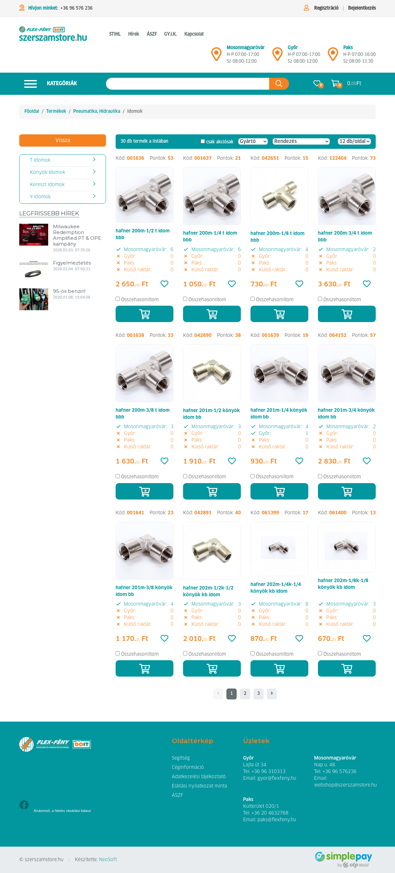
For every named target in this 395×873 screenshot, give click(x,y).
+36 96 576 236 (76, 8)
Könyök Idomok (47, 172)
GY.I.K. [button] (170, 34)
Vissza (63, 140)
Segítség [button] (181, 758)
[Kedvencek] (164, 284)
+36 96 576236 (339, 772)
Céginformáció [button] (188, 767)
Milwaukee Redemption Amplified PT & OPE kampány (77, 235)
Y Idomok (40, 197)
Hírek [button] (133, 34)
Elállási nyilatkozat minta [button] (199, 786)
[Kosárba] (144, 314)
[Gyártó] (253, 141)
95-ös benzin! (69, 291)
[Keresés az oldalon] (187, 84)
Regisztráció (326, 8)
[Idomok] (53, 35)
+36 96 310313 (268, 772)
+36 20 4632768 (269, 813)
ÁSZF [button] (152, 34)
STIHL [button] (114, 34)
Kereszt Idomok (47, 185)
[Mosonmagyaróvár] (216, 57)
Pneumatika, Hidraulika (96, 111)
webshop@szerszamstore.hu (345, 785)
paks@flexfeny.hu (277, 820)
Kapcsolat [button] (194, 34)
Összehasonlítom (140, 299)
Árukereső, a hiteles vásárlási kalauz (62, 811)
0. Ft (354, 84)
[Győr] (277, 57)
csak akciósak (219, 142)
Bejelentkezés (362, 8)
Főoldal (31, 111)
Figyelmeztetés (72, 263)
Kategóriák (48, 84)
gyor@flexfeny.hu (277, 778)
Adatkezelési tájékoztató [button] (199, 777)
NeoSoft (108, 860)
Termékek (56, 111)
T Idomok (40, 160)
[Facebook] (24, 806)
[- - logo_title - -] (272, 693)
